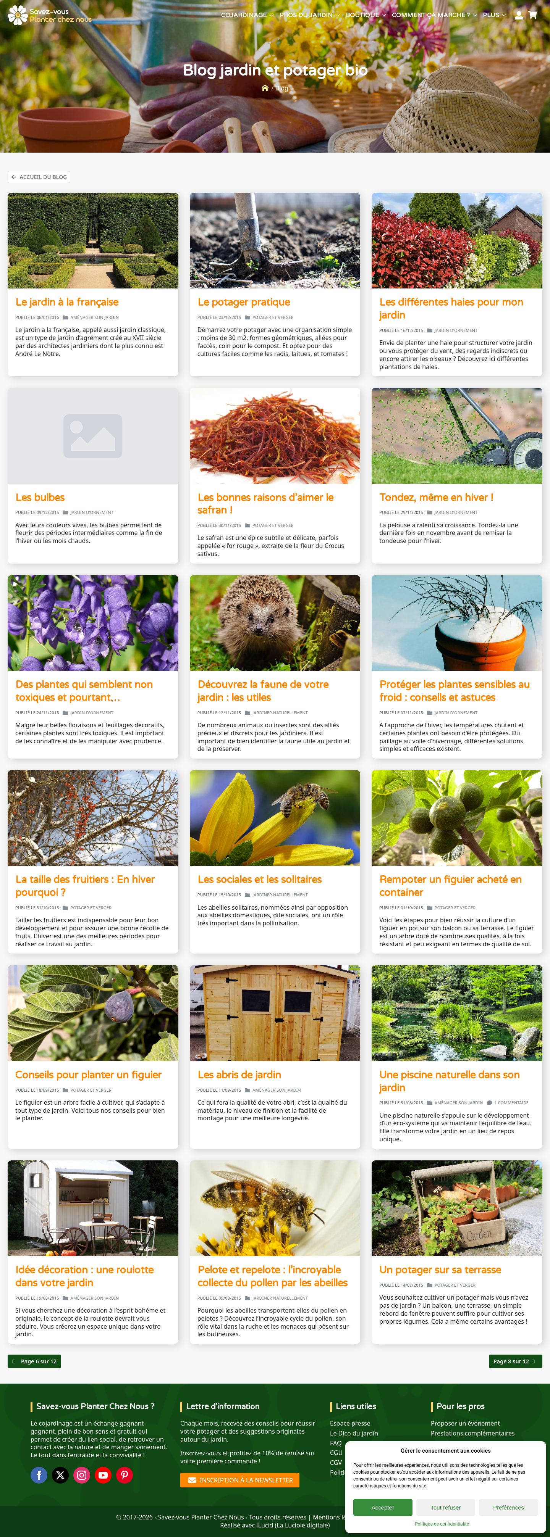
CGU (336, 1453)
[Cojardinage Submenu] (272, 15)
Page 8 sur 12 (511, 1361)
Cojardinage (244, 15)
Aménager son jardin (94, 317)
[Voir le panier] (533, 15)
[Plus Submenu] (504, 15)
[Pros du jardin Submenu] (338, 15)
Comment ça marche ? (431, 15)
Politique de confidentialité (442, 1524)
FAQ (335, 1443)
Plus (491, 15)
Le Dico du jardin (354, 1433)
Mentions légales (337, 1517)
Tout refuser (445, 1507)
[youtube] (103, 1475)
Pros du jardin (306, 15)
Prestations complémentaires (473, 1433)
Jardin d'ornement (456, 330)
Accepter (383, 1507)
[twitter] (60, 1475)
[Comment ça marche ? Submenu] (475, 15)
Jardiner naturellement (280, 712)
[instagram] (81, 1475)
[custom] (124, 1475)
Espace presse (350, 1423)
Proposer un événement (465, 1423)
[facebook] (39, 1475)
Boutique (362, 15)
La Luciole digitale (302, 1525)
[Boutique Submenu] (384, 15)
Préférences (508, 1507)
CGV (336, 1463)
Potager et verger (272, 317)
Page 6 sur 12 (39, 1361)
